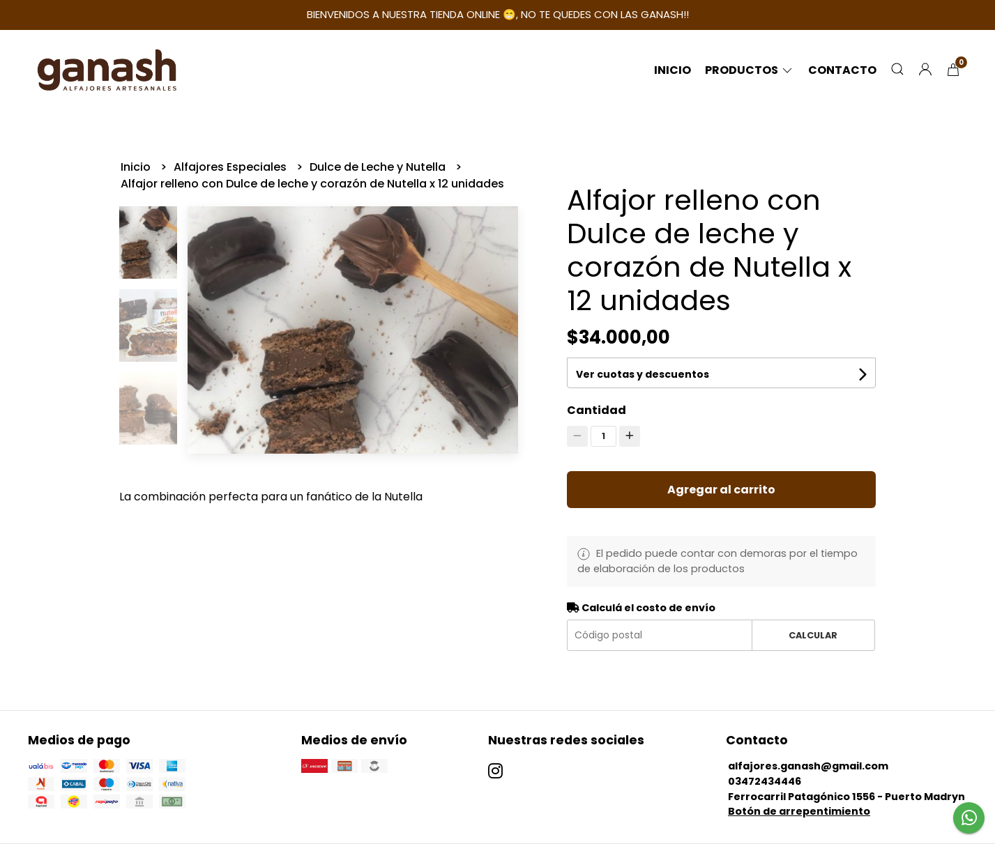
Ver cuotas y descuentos (642, 374)
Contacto (842, 70)
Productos (749, 70)
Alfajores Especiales (231, 167)
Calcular (813, 635)
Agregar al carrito (721, 490)
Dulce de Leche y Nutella (379, 167)
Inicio (672, 70)
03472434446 (764, 781)
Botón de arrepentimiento (799, 811)
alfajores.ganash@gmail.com (808, 766)
